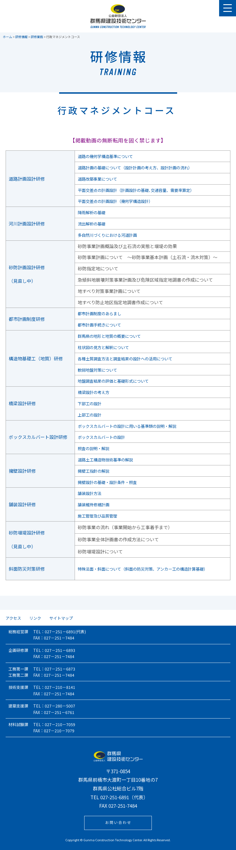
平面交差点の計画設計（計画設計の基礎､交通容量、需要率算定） (141, 190)
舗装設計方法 (88, 493)
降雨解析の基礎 (90, 212)
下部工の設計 (88, 403)
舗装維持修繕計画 (93, 504)
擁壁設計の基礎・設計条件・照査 (109, 482)
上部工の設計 (88, 414)
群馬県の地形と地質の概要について (111, 335)
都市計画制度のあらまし (99, 313)
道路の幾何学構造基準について (106, 156)
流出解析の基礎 (90, 223)
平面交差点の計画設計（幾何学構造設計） (118, 201)
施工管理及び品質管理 (97, 515)
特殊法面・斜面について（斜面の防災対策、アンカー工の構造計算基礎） (149, 568)
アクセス (13, 618)
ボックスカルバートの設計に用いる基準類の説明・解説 (131, 425)
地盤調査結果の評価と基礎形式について (115, 380)
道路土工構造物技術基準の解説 (106, 459)
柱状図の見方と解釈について (104, 347)
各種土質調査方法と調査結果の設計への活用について (129, 358)
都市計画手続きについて (99, 324)
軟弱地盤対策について (97, 369)
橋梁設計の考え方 (93, 392)
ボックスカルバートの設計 (102, 436)
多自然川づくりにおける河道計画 (109, 234)
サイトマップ (61, 618)
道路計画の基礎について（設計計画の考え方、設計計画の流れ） (140, 167)
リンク (35, 618)
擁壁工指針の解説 (93, 470)
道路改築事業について (97, 178)
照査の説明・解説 (93, 448)
